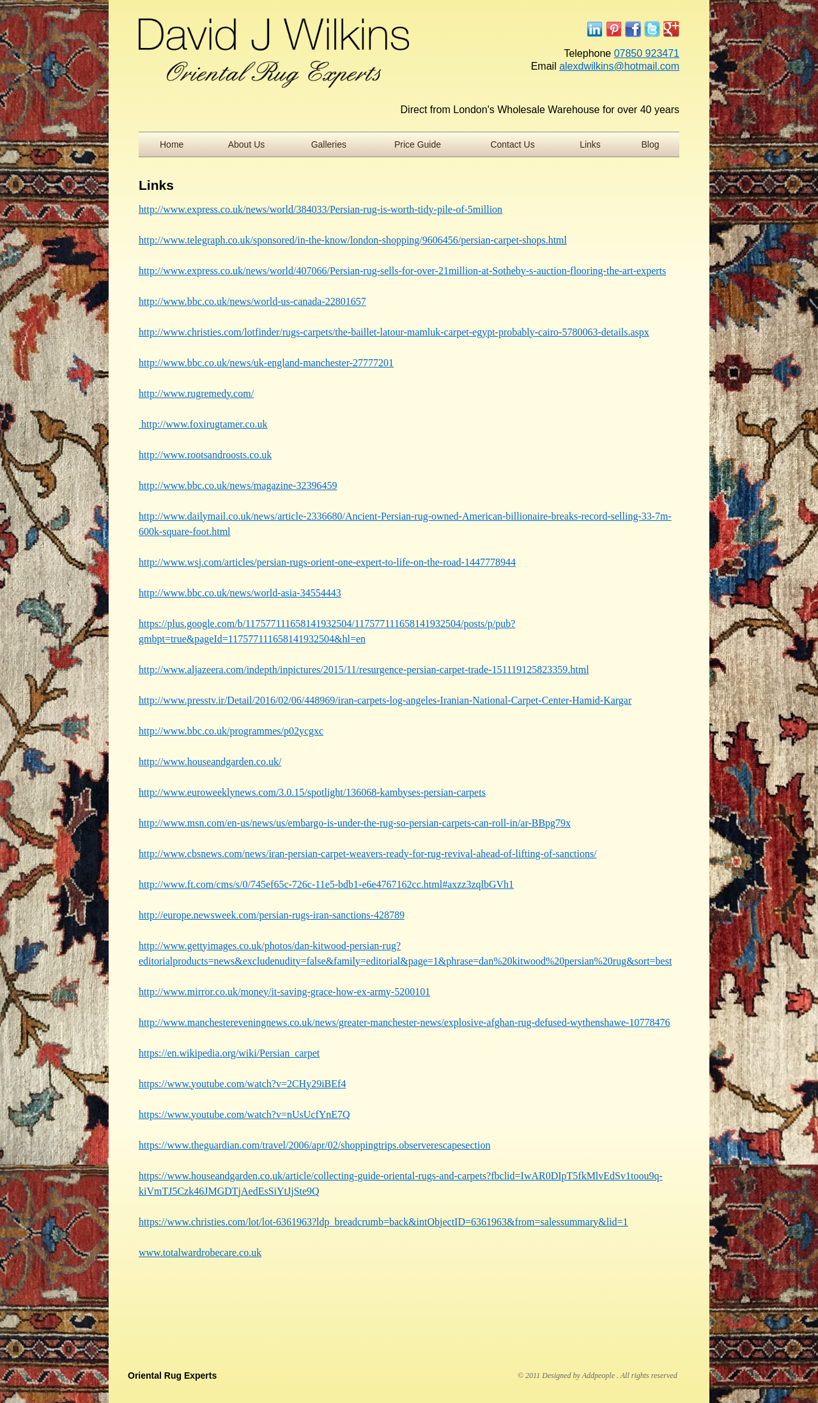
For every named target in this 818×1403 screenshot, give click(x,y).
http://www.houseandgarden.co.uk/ (210, 761)
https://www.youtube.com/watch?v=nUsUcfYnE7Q (244, 1114)
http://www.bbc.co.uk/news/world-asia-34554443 (240, 592)
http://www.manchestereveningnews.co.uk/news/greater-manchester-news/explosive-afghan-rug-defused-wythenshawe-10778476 (404, 1022)
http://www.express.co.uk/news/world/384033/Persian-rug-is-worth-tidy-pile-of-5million (320, 209)
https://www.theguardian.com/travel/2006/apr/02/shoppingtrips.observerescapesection (314, 1145)
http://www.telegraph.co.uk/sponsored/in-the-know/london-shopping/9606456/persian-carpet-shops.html (353, 240)
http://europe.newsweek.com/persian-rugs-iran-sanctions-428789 (272, 915)
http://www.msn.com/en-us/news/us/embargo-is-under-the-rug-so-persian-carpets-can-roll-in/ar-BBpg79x (355, 823)
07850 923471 (646, 53)
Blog (651, 144)
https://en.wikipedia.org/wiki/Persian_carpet (229, 1053)
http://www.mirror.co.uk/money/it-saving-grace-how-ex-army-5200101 (284, 991)
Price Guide (417, 144)
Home (171, 144)
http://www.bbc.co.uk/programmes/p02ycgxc (231, 730)
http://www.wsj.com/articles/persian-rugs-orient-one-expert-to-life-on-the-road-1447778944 (327, 562)
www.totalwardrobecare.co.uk (200, 1252)
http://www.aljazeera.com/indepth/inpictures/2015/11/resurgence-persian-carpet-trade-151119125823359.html (364, 669)
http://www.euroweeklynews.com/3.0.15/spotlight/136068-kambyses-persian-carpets (312, 792)
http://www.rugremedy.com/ (196, 393)
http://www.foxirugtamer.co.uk (203, 424)
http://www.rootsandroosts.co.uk (205, 454)
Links (590, 144)
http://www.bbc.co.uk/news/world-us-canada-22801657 (252, 301)
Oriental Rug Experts (172, 1375)
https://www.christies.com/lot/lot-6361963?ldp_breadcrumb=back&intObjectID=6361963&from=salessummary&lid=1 (383, 1221)
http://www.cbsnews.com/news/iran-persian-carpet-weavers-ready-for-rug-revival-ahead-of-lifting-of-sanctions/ (368, 853)
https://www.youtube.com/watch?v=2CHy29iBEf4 (242, 1083)
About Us (246, 144)
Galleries (328, 144)
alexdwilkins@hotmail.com (619, 66)
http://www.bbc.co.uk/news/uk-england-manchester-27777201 (266, 362)
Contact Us (512, 144)
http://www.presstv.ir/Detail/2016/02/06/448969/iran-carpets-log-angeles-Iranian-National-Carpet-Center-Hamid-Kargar (385, 700)
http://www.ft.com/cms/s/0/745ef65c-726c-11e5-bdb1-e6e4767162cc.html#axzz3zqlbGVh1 (326, 884)
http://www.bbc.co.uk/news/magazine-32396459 (238, 485)
